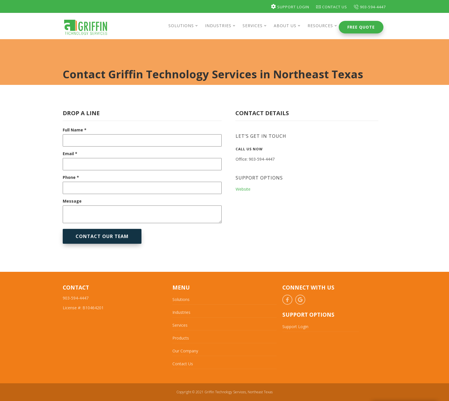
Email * (70, 160)
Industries (181, 312)
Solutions (181, 299)
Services (180, 325)
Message (72, 207)
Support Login (290, 6)
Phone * (71, 183)
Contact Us (331, 6)
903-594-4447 (370, 6)
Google (300, 299)
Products (180, 338)
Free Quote (361, 27)
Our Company (185, 351)
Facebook (287, 299)
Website (245, 189)
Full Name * (74, 136)
